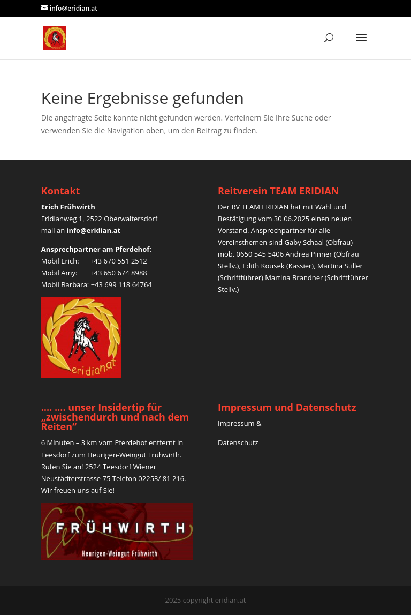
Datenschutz (239, 442)
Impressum (236, 423)
